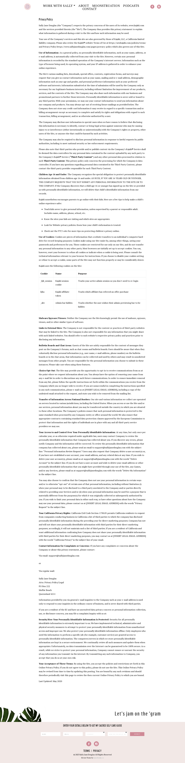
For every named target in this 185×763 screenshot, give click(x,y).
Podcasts (131, 5)
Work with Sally (58, 5)
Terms (86, 751)
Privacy (97, 751)
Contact (89, 9)
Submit (137, 734)
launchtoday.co (98, 758)
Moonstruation (106, 5)
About (83, 5)
